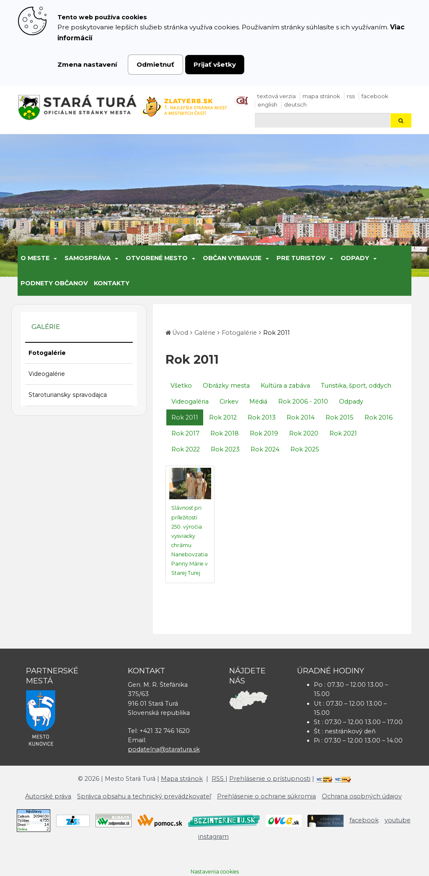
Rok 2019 (264, 433)
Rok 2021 (343, 433)
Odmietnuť (155, 64)
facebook (375, 96)
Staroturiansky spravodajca (67, 394)
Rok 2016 (378, 417)
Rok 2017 (185, 433)
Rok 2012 (223, 417)
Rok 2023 (225, 449)
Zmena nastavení (87, 64)
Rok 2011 (276, 332)
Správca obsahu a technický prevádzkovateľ (144, 796)
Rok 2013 (262, 417)
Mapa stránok (321, 96)
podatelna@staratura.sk (164, 749)
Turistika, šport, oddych (356, 385)
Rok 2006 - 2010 (303, 401)
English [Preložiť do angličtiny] (267, 104)
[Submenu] (54, 258)
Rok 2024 (265, 449)
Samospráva (88, 258)
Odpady (355, 258)
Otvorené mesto (157, 258)
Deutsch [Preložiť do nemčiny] (295, 104)
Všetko (181, 385)
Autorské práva (48, 796)
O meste (35, 258)
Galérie (204, 332)
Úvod (180, 332)
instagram (213, 836)
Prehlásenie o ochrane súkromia (266, 796)
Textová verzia (276, 96)
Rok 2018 (224, 433)
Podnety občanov (54, 283)
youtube (398, 820)
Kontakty (111, 283)
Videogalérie (46, 373)
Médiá (258, 401)
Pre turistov (301, 258)
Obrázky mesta (226, 385)
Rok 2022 (185, 449)
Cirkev (229, 401)
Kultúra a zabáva (285, 385)
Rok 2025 (304, 449)
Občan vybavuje (232, 258)
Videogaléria (190, 401)
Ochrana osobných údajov (362, 796)
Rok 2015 (340, 417)
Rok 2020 (303, 433)
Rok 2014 (301, 417)
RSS (351, 96)
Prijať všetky (215, 64)
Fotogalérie (47, 352)
